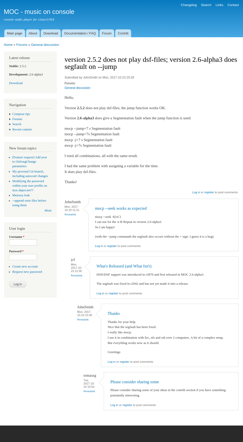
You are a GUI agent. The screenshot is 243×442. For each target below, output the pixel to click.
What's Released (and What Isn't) (123, 266)
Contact (233, 5)
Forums (21, 45)
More (48, 210)
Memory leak (21, 195)
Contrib (123, 33)
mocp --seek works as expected (121, 208)
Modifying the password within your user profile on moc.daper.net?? (29, 185)
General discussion (45, 45)
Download (51, 33)
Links (219, 5)
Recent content (22, 129)
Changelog (189, 5)
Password (16, 251)
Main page (14, 33)
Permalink (70, 214)
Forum (107, 33)
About (33, 33)
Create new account (25, 266)
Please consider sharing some (134, 381)
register (209, 192)
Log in (196, 192)
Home (8, 45)
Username (16, 237)
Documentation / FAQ (80, 33)
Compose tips (21, 114)
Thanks (114, 313)
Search (206, 5)
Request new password (27, 272)
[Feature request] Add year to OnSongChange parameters (29, 162)
